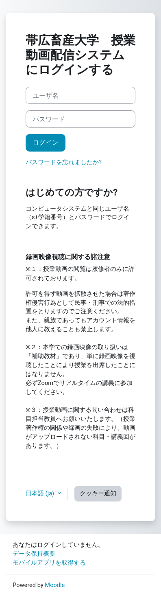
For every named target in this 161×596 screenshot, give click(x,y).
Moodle (55, 585)
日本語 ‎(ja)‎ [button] (41, 493)
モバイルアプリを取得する (49, 562)
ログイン (46, 142)
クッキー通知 (98, 493)
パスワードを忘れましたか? (64, 162)
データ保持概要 (34, 553)
